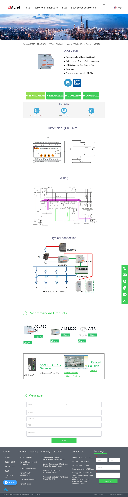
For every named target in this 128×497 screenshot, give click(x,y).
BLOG (65, 8)
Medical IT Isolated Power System (79, 44)
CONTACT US (90, 8)
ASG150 (97, 44)
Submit (64, 440)
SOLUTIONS (40, 8)
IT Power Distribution (56, 44)
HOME (27, 8)
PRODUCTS (52, 8)
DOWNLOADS (77, 8)
